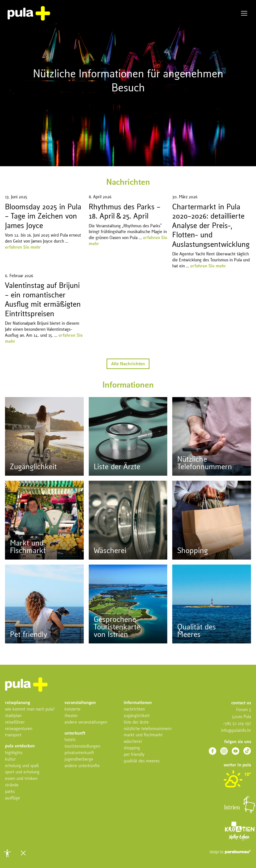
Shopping (132, 748)
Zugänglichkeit (137, 716)
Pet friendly (134, 755)
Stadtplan (13, 716)
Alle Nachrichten (128, 364)
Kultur (10, 759)
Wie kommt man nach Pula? (30, 709)
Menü (244, 13)
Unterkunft (74, 733)
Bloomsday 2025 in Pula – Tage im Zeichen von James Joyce (43, 217)
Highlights (13, 753)
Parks (10, 792)
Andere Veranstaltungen (85, 722)
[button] (7, 853)
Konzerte (72, 709)
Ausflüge (12, 798)
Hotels (70, 740)
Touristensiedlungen (82, 746)
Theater (71, 716)
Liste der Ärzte (136, 722)
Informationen (138, 703)
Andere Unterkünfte (82, 766)
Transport (13, 735)
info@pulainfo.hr (236, 731)
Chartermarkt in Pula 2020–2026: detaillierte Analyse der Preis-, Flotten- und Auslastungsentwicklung (211, 226)
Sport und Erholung (22, 772)
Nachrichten (134, 709)
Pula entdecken (20, 746)
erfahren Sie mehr (23, 247)
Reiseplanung (17, 703)
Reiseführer (15, 722)
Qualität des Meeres (142, 761)
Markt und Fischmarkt (143, 735)
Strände (11, 785)
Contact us (241, 703)
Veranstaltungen (80, 703)
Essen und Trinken (21, 779)
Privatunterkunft (79, 753)
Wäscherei (133, 742)
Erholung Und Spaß (22, 766)
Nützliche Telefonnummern (148, 729)
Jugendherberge (78, 759)
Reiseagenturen (18, 729)
